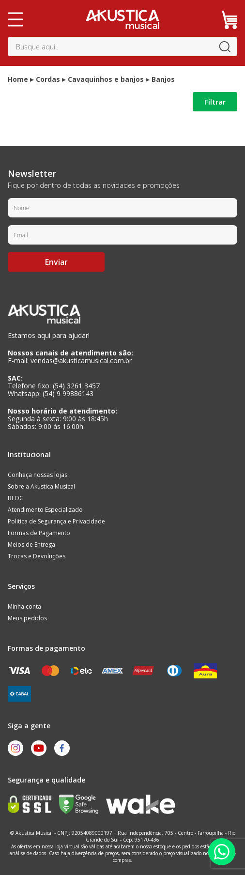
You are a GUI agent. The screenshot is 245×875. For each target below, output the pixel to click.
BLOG (16, 498)
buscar (224, 46)
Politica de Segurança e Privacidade (56, 521)
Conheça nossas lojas (37, 475)
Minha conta (24, 606)
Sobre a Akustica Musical (41, 486)
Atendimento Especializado (45, 510)
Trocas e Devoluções (36, 556)
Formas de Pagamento (39, 533)
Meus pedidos (27, 618)
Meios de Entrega (31, 544)
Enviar (56, 262)
